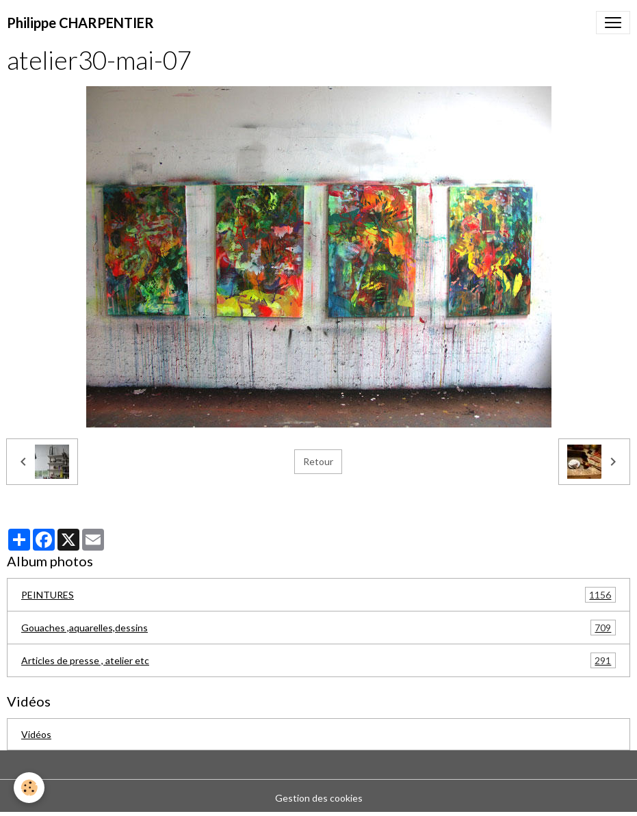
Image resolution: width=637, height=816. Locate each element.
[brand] (80, 22)
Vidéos (36, 734)
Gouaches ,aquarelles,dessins (318, 627)
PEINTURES (318, 595)
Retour (318, 461)
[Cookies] (29, 787)
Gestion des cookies (319, 798)
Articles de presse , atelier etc (318, 660)
